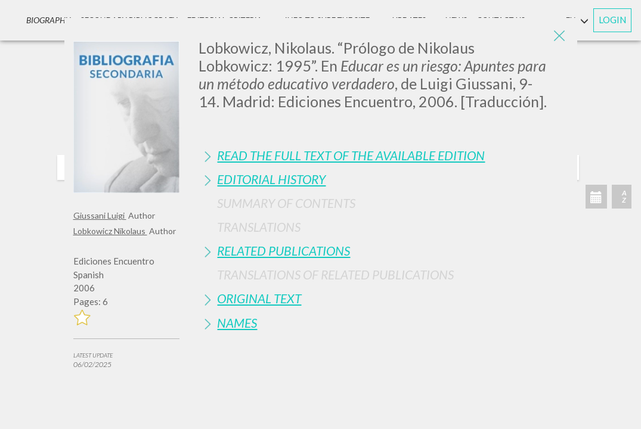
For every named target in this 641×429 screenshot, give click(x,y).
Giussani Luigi (99, 215)
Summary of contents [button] (286, 203)
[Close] (559, 36)
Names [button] (237, 322)
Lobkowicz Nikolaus (110, 231)
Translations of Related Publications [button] (335, 274)
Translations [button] (259, 227)
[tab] (383, 155)
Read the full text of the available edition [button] (351, 155)
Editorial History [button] (271, 179)
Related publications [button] (283, 250)
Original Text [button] (259, 298)
